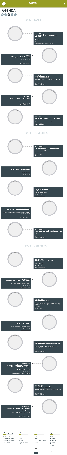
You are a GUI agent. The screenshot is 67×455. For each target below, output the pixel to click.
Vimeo (52, 447)
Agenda (20, 438)
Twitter (52, 440)
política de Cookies (37, 451)
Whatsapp (53, 438)
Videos (36, 443)
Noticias (20, 440)
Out (6, 14)
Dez (12, 14)
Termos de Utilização (23, 443)
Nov (9, 14)
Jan (15, 14)
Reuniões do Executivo (8, 438)
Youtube (52, 443)
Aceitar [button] (36, 453)
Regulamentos (6, 443)
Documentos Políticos (8, 445)
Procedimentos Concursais (9, 441)
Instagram (53, 445)
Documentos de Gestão (8, 440)
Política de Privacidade (24, 445)
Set (2, 14)
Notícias (36, 438)
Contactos (21, 441)
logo (33, 3)
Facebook (53, 441)
